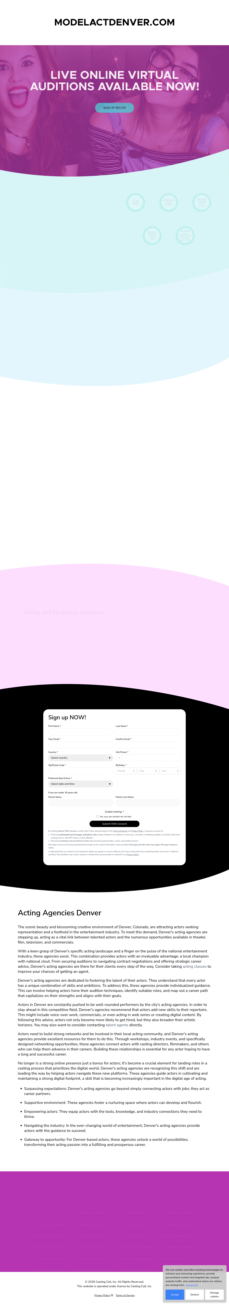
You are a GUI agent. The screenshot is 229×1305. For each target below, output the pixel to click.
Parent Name (55, 797)
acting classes (195, 966)
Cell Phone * (122, 752)
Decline (194, 1294)
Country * (53, 752)
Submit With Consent (114, 824)
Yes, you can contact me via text (115, 816)
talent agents (117, 1025)
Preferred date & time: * (60, 778)
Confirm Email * (124, 739)
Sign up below (114, 115)
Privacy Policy (137, 831)
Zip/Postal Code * (57, 765)
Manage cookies (214, 1294)
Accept (175, 1294)
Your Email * (54, 739)
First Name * (54, 726)
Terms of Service (120, 831)
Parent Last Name (125, 797)
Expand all (192, 1285)
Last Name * (122, 726)
